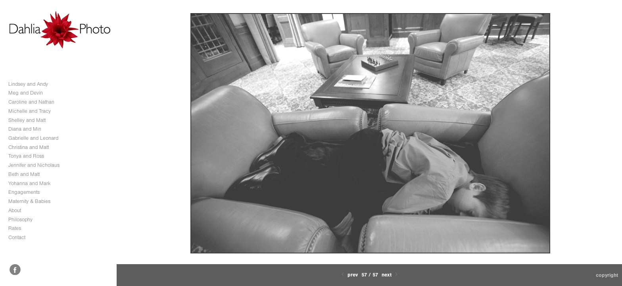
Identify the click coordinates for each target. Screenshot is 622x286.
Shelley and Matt (27, 120)
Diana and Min (24, 129)
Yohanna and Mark (29, 183)
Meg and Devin (25, 93)
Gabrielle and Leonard (33, 138)
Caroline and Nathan (31, 102)
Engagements (24, 192)
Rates (14, 228)
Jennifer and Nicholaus (34, 165)
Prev (349, 275)
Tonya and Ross (26, 156)
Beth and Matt (24, 174)
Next (390, 275)
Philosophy (20, 219)
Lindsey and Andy (28, 84)
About (14, 210)
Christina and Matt (28, 147)
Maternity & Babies (29, 201)
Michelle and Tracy (29, 111)
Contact (16, 237)
